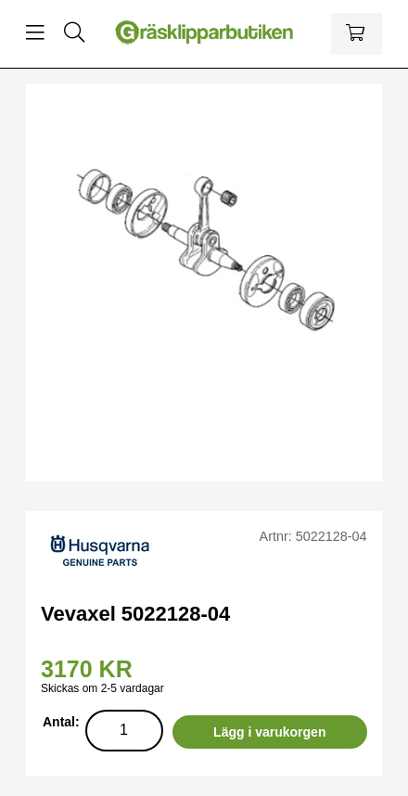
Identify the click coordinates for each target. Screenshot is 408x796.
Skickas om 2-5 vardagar (102, 688)
